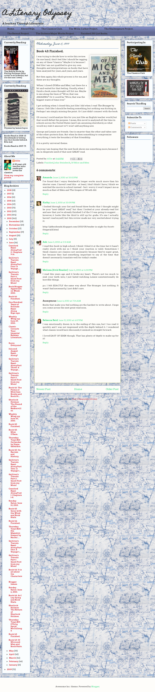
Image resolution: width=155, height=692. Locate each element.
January (13, 665)
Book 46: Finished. (14, 298)
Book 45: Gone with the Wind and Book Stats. (15, 513)
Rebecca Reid (50, 320)
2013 (9, 208)
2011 (9, 215)
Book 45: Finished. (14, 425)
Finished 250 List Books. (94, 33)
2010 (9, 218)
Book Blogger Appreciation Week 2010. (15, 290)
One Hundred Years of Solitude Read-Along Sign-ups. (15, 307)
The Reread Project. (18, 33)
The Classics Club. (52, 29)
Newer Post (43, 389)
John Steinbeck (62, 162)
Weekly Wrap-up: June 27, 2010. (14, 320)
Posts (132, 123)
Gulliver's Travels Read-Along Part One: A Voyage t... (15, 546)
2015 (9, 201)
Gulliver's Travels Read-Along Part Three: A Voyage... (15, 364)
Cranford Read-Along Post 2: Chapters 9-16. (15, 250)
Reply (46, 194)
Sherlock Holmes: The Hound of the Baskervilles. (15, 405)
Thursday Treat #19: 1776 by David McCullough (15, 625)
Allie (50, 158)
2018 (9, 190)
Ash (45, 242)
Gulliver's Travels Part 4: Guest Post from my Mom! (15, 277)
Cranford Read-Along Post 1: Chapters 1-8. (15, 493)
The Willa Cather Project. (83, 29)
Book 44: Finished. (14, 522)
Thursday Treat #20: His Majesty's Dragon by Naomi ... (15, 532)
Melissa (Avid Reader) (55, 270)
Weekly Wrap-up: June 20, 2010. (14, 417)
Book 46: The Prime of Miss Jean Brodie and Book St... (15, 392)
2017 (9, 194)
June (11, 243)
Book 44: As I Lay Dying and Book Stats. (15, 598)
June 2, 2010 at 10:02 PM (65, 177)
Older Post (112, 389)
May (11, 651)
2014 (9, 204)
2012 (9, 211)
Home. (11, 29)
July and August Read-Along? (13, 352)
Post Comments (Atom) (84, 399)
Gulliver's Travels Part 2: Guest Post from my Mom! (15, 479)
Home (78, 389)
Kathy (46, 202)
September (15, 232)
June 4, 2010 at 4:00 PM (80, 270)
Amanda (47, 177)
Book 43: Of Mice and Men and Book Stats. (15, 643)
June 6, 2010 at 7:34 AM (69, 301)
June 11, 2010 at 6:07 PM (71, 320)
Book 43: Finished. (14, 635)
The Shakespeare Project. (118, 29)
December (14, 221)
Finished (48, 162)
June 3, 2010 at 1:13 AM (59, 242)
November (14, 225)
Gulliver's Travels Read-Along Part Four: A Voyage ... (15, 263)
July (11, 239)
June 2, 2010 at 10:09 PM (63, 202)
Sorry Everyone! (15, 344)
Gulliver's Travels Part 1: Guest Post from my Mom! (15, 560)
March (12, 658)
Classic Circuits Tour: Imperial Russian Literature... (15, 333)
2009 (9, 669)
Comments (135, 127)
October (13, 229)
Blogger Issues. (13, 583)
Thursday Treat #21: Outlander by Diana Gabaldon (15, 442)
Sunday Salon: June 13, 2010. (15, 503)
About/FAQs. (28, 29)
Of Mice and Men (80, 162)
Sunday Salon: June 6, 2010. (15, 590)
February (14, 661)
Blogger (95, 686)
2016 (9, 197)
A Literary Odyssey (37, 14)
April (12, 654)
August (13, 235)
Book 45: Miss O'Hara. (13, 432)
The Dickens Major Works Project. (55, 33)
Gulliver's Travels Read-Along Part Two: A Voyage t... (15, 465)
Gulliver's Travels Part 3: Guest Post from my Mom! (15, 378)
